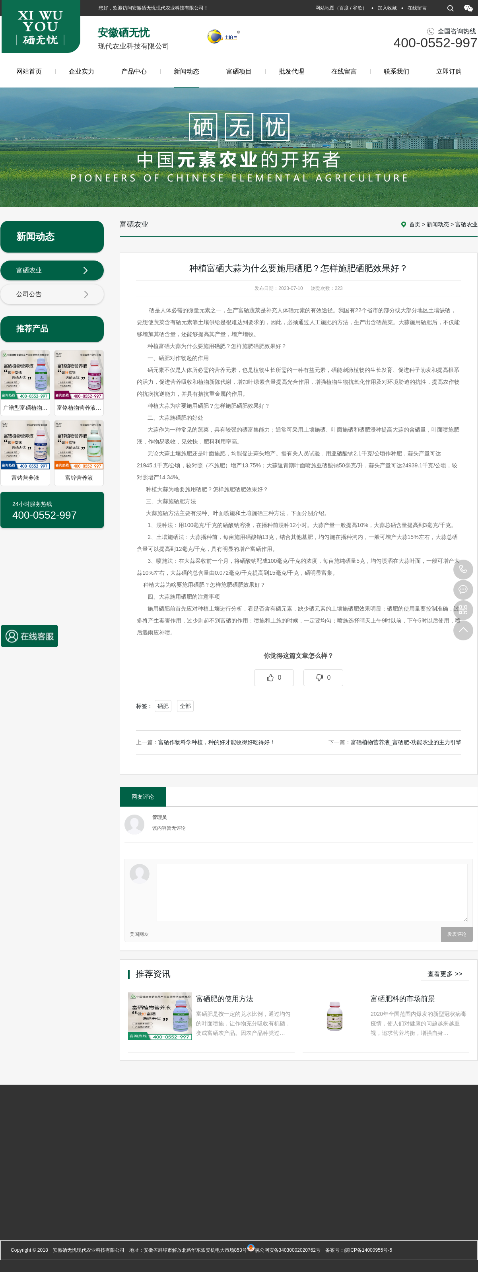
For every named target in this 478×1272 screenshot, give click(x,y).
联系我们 (396, 71)
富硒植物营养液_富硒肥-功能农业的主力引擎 (406, 742)
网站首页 (29, 71)
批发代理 (291, 71)
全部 (185, 706)
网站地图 (324, 8)
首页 (414, 224)
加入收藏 (387, 8)
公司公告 (52, 295)
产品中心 (134, 71)
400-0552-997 (463, 570)
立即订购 (449, 71)
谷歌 (357, 8)
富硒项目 (239, 71)
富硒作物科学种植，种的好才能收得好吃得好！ (216, 742)
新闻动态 (186, 78)
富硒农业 (52, 271)
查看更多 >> (444, 974)
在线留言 (417, 8)
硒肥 (219, 346)
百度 (344, 8)
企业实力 (81, 71)
